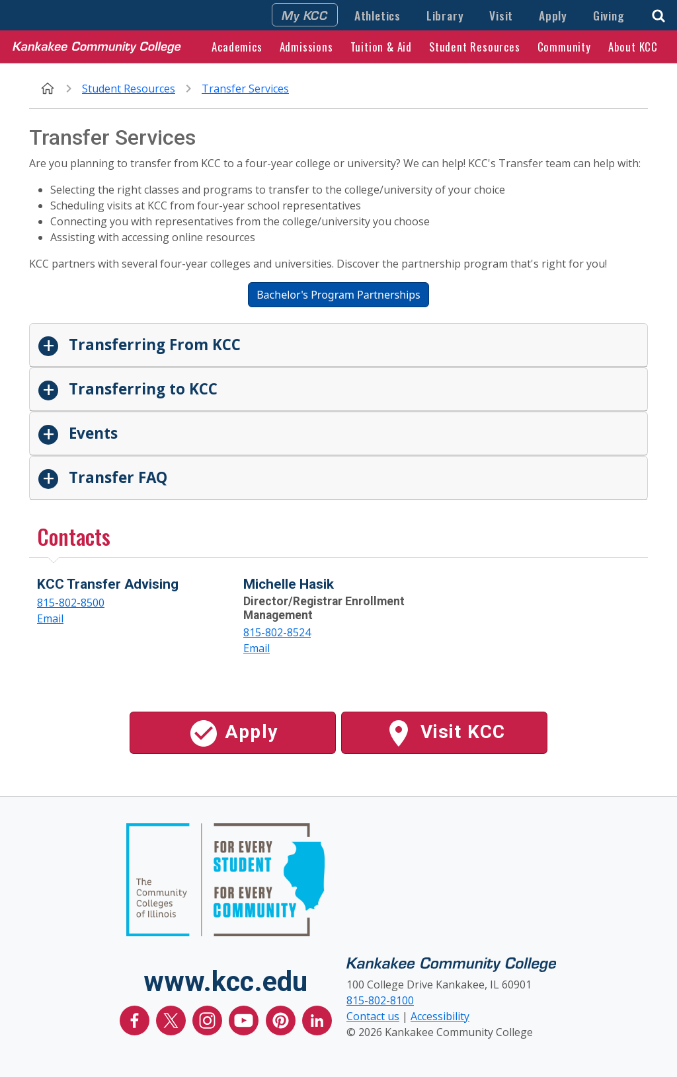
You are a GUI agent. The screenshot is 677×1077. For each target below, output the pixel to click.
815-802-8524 (277, 632)
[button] (658, 14)
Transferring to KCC (141, 389)
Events (91, 433)
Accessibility (440, 1016)
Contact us (372, 1016)
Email (50, 618)
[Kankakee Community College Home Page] (97, 46)
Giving (609, 15)
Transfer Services (245, 88)
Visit (501, 15)
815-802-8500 (70, 602)
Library (445, 15)
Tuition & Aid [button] (381, 46)
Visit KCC (444, 733)
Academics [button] (237, 46)
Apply (553, 15)
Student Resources (128, 88)
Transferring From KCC (153, 344)
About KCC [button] (633, 46)
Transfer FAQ (116, 477)
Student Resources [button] (474, 46)
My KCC (305, 14)
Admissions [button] (306, 46)
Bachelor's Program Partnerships (338, 294)
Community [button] (564, 46)
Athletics (377, 15)
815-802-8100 (380, 1000)
